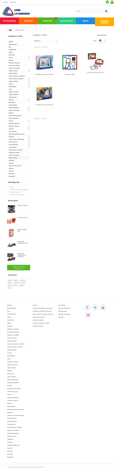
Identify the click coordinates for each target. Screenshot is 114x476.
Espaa (9, 285)
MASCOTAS (12, 55)
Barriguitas (12, 176)
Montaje (23, 282)
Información (13, 182)
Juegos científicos (13, 94)
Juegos (10, 280)
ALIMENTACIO (12, 49)
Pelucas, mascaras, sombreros (17, 76)
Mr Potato (11, 173)
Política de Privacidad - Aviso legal (42, 308)
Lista (105, 41)
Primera (15, 285)
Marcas (28, 20)
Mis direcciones (62, 311)
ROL (10, 47)
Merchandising (13, 44)
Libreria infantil (13, 105)
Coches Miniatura (13, 144)
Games (10, 288)
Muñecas (11, 99)
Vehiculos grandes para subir (16, 134)
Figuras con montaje (14, 68)
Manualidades (12, 86)
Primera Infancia (13, 142)
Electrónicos (12, 102)
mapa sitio (13, 2)
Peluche (11, 121)
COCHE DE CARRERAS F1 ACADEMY (21, 255)
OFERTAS (50, 19)
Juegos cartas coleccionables (16, 139)
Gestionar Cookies (38, 326)
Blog (85, 20)
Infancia (21, 285)
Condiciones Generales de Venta (42, 311)
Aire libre (11, 128)
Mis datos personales (64, 314)
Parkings (11, 60)
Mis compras (62, 305)
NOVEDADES (66, 20)
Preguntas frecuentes (15, 192)
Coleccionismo (13, 131)
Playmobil (16, 282)
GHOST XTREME (22, 205)
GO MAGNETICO (22, 217)
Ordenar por (37, 40)
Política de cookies (38, 320)
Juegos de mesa (13, 70)
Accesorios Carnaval (14, 65)
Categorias (9, 20)
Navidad (11, 113)
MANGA (11, 41)
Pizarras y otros (13, 157)
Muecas (10, 282)
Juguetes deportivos (14, 123)
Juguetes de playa (13, 91)
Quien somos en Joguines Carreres (19, 189)
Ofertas (11, 52)
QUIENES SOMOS (104, 21)
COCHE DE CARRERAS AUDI (22, 242)
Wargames (11, 136)
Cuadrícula (100, 41)
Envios (12, 187)
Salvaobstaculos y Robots (16, 150)
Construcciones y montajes (16, 78)
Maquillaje (11, 160)
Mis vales (61, 317)
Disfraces (11, 171)
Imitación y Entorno (14, 126)
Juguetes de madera (14, 152)
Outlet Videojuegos (14, 107)
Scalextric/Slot (12, 147)
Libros (10, 89)
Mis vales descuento (64, 308)
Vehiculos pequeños (14, 155)
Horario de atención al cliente (17, 194)
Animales (11, 163)
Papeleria (11, 168)
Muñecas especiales (14, 110)
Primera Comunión (14, 118)
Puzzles (11, 84)
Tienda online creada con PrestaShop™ (20, 467)
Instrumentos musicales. (15, 115)
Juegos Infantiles (13, 81)
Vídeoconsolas (13, 97)
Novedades (13, 201)
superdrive (22, 280)
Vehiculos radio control (15, 165)
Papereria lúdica (13, 73)
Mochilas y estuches (14, 62)
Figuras (11, 57)
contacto (5, 2)
